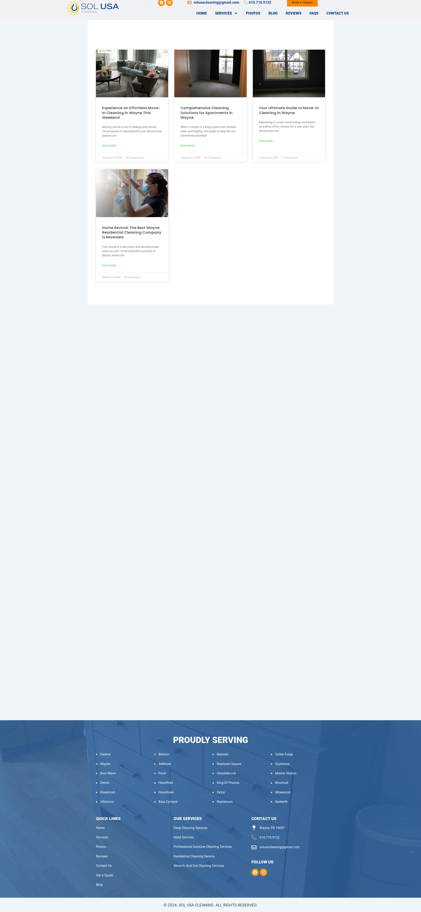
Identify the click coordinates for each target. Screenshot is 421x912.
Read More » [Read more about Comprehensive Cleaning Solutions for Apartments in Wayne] (188, 145)
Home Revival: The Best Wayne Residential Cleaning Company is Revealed (131, 232)
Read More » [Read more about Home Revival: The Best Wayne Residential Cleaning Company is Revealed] (110, 265)
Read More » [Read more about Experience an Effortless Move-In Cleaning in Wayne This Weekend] (110, 145)
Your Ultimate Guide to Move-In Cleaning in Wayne (289, 110)
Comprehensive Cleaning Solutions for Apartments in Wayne (206, 112)
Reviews (293, 13)
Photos (253, 13)
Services (226, 13)
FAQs (314, 13)
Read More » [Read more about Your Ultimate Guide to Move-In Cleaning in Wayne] (267, 141)
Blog (273, 13)
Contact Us (337, 13)
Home (201, 13)
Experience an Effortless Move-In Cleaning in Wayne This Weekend (131, 112)
